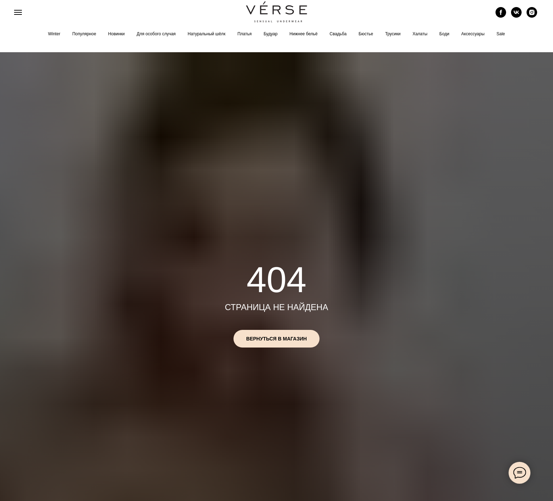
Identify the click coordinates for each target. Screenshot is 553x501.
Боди (444, 33)
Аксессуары (473, 33)
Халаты (420, 33)
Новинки (116, 33)
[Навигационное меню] (18, 12)
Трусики (393, 33)
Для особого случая (156, 33)
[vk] (516, 16)
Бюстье (366, 33)
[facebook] (501, 16)
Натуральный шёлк (206, 33)
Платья (244, 33)
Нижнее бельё (304, 33)
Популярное (84, 33)
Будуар (270, 33)
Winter (54, 33)
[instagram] (532, 16)
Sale (501, 33)
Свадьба (338, 33)
